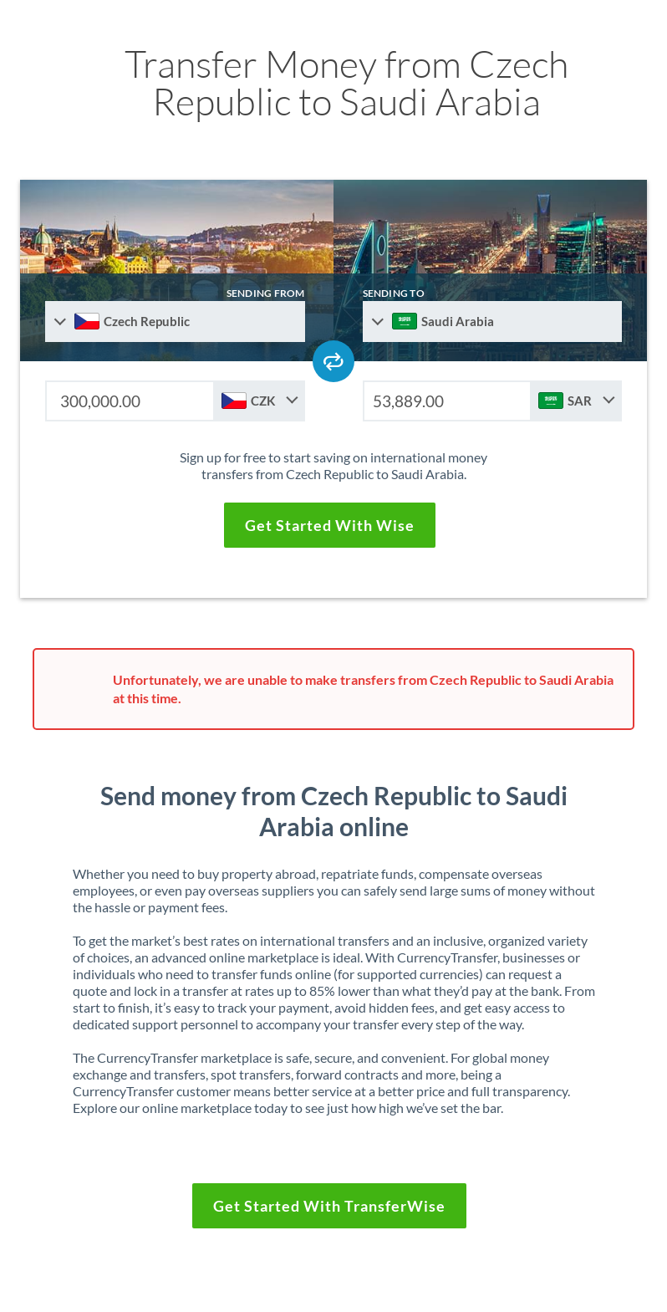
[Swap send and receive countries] (333, 361)
